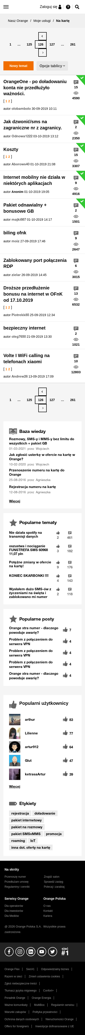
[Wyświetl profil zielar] (16, 275)
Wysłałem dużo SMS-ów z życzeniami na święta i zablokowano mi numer (30, 593)
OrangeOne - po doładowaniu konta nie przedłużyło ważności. (35, 87)
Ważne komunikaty (16, 1005)
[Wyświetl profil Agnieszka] (43, 480)
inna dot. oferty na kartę (30, 847)
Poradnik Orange (15, 997)
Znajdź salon (51, 876)
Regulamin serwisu (62, 1005)
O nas (47, 905)
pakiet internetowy (26, 820)
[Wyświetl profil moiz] (15, 241)
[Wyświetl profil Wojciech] (43, 449)
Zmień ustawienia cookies (44, 976)
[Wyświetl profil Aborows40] (20, 164)
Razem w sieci (13, 976)
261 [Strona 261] (72, 44)
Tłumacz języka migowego (20, 990)
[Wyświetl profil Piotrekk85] (20, 315)
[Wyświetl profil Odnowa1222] (22, 136)
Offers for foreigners (17, 1026)
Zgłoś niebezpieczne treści (21, 983)
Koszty (10, 149)
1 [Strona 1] (10, 44)
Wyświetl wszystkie (42, 786)
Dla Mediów (12, 915)
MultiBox (39, 1005)
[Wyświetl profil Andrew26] (20, 376)
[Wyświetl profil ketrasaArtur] (35, 774)
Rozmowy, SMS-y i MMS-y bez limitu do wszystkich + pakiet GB (41, 441)
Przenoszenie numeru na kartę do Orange (36, 472)
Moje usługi (42, 21)
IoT (32, 840)
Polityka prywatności (45, 1012)
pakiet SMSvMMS (26, 834)
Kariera (47, 915)
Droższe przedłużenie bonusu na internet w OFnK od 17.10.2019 (33, 293)
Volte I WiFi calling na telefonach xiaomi (26, 358)
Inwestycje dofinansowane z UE (54, 1026)
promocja (54, 834)
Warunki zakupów (15, 1012)
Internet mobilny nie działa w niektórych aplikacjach (34, 180)
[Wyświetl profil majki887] (19, 219)
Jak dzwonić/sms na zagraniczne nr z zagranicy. (32, 124)
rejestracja (20, 813)
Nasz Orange (18, 21)
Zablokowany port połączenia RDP (35, 263)
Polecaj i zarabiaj (54, 886)
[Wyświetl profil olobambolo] (21, 108)
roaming (18, 840)
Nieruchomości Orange (59, 1019)
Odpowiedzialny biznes (55, 969)
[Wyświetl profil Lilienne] (31, 733)
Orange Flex (12, 969)
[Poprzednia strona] (42, 36)
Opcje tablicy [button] (50, 66)
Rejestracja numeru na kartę (32, 487)
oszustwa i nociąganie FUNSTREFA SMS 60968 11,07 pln (28, 550)
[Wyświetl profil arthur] (30, 719)
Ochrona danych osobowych (22, 1019)
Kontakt (48, 910)
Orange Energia (41, 997)
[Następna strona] (42, 53)
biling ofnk (14, 232)
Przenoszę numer (15, 876)
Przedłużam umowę (17, 881)
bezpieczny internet (24, 327)
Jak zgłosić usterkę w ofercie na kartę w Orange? (42, 456)
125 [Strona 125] (29, 44)
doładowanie (44, 813)
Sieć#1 (30, 969)
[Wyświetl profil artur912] (31, 747)
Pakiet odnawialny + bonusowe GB (25, 208)
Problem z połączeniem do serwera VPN (31, 641)
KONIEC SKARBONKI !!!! (29, 575)
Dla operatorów (14, 905)
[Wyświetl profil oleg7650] (19, 336)
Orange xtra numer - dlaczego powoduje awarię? (33, 630)
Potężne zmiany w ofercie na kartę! (30, 564)
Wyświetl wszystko (14, 501)
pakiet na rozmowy (26, 827)
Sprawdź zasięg (53, 881)
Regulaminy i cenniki (17, 886)
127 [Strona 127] (52, 44)
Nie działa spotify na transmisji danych (25, 534)
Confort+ (48, 990)
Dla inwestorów (14, 910)
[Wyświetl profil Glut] (28, 760)
